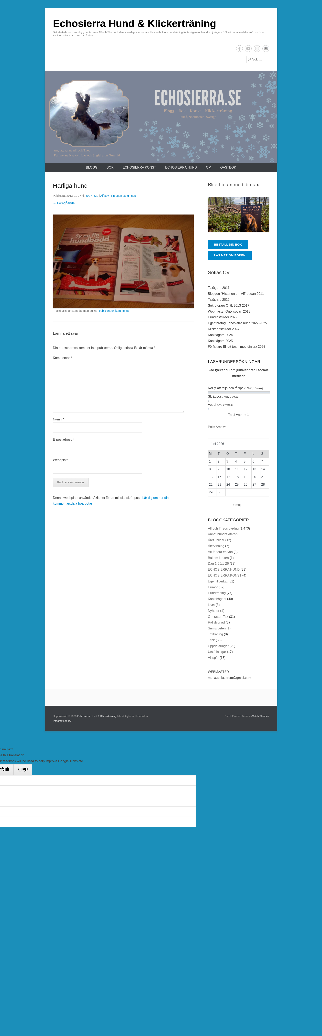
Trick (211, 640)
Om (208, 167)
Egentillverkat (218, 581)
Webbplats (60, 460)
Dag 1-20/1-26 (218, 563)
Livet (211, 605)
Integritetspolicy (62, 720)
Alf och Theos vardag (223, 528)
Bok (110, 167)
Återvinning (216, 546)
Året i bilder (216, 540)
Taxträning (215, 634)
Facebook (239, 48)
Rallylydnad (216, 622)
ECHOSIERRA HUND (181, 167)
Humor (213, 587)
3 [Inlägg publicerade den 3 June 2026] (227, 461)
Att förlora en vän (220, 552)
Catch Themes (260, 716)
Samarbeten (217, 628)
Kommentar (62, 358)
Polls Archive (217, 427)
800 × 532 (91, 195)
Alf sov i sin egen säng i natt (118, 195)
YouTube (248, 48)
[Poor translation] (23, 769)
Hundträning (217, 593)
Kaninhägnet (217, 599)
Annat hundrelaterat (222, 534)
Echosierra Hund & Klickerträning (134, 23)
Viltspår (213, 657)
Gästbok (228, 167)
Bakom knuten (218, 558)
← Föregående (64, 203)
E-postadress (265, 48)
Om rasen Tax (218, 616)
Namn (58, 419)
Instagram (257, 48)
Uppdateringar (218, 646)
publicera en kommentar (114, 310)
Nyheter (213, 610)
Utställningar (217, 652)
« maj (237, 505)
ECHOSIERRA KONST (139, 167)
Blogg (91, 167)
